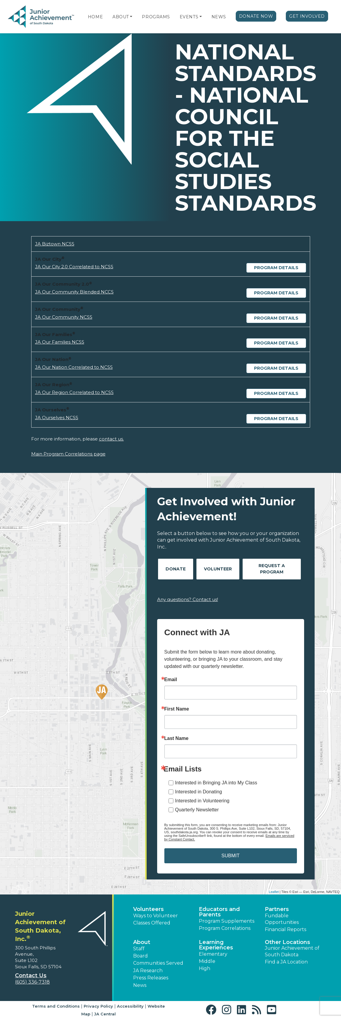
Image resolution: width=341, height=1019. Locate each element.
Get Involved (307, 16)
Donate (176, 569)
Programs (156, 17)
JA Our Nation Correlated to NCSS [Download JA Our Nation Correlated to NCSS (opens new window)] (74, 367)
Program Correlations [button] (224, 928)
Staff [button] (139, 948)
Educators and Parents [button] (219, 911)
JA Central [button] (105, 1013)
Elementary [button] (213, 954)
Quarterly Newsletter (197, 809)
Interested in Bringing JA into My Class (216, 782)
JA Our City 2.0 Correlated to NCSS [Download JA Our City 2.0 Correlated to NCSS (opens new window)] (74, 266)
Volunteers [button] (148, 909)
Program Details (276, 267)
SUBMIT (230, 855)
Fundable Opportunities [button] (282, 919)
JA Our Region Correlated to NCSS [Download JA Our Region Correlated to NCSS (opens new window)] (74, 392)
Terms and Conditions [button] (56, 1006)
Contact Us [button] (30, 975)
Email (170, 679)
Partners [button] (277, 909)
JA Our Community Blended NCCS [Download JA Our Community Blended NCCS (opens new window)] (74, 292)
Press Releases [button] (150, 978)
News (218, 17)
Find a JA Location (286, 962)
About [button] (141, 942)
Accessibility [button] (130, 1006)
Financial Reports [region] (285, 929)
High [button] (204, 968)
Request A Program (272, 569)
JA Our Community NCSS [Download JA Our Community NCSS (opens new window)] (63, 317)
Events (189, 17)
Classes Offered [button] (151, 923)
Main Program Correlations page (68, 454)
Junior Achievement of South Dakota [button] (292, 951)
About (120, 17)
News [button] (139, 985)
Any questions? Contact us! (187, 599)
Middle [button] (207, 961)
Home (95, 17)
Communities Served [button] (158, 963)
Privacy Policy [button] (98, 1006)
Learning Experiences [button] (216, 944)
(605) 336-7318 (32, 982)
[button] (131, 17)
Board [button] (140, 956)
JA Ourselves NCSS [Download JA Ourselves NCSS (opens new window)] (56, 417)
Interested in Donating (198, 791)
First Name (176, 709)
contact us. (111, 439)
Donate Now (256, 16)
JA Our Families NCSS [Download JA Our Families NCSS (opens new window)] (59, 342)
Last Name (176, 738)
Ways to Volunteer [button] (155, 915)
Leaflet (274, 892)
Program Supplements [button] (226, 921)
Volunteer (218, 569)
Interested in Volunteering (202, 800)
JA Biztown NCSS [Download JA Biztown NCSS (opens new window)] (54, 244)
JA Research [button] (148, 970)
